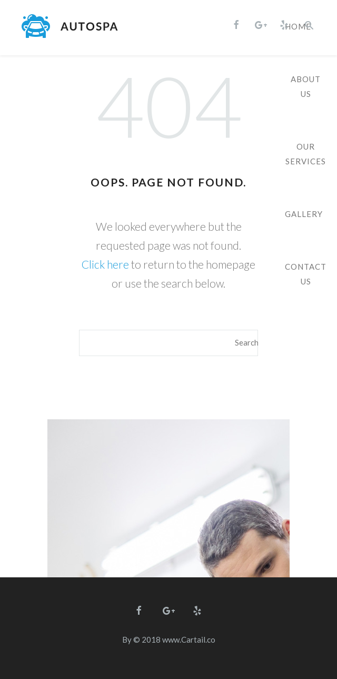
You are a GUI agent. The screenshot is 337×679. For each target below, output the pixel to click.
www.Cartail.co (188, 639)
